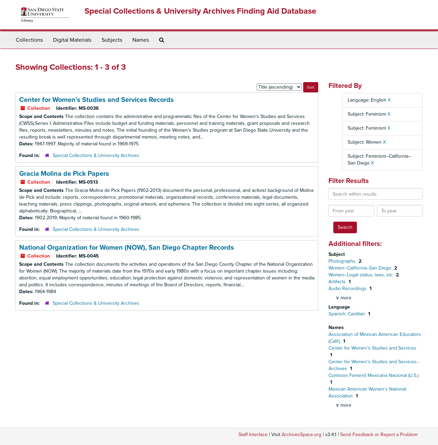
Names (140, 40)
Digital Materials (72, 40)
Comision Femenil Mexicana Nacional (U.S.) (373, 375)
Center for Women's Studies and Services (372, 348)
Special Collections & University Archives (96, 155)
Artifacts (337, 282)
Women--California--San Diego (360, 268)
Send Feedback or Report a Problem (378, 434)
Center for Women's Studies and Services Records (96, 100)
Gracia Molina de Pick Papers (64, 174)
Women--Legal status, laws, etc (361, 275)
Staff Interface (253, 434)
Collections (29, 40)
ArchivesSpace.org (301, 434)
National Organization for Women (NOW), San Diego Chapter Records (126, 248)
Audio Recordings (348, 288)
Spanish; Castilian (347, 314)
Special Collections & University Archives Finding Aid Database (200, 11)
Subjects (112, 40)
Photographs (342, 261)
